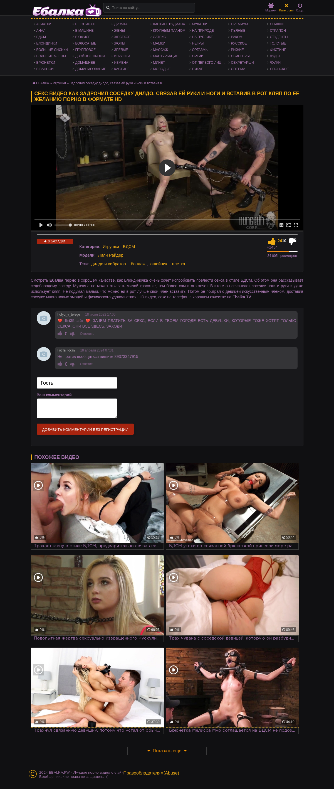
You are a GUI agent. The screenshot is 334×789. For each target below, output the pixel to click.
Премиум (239, 24)
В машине (84, 31)
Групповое (85, 50)
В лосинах (85, 24)
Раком (237, 37)
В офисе (83, 37)
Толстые (278, 43)
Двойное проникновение (93, 56)
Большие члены (51, 56)
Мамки (159, 43)
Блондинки (46, 43)
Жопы (119, 43)
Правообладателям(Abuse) (151, 773)
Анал (41, 31)
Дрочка (121, 24)
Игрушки (122, 56)
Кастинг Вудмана (169, 24)
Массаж (160, 50)
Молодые (162, 69)
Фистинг (278, 50)
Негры (198, 43)
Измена (121, 63)
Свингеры (240, 56)
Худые (276, 56)
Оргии (198, 56)
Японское (279, 69)
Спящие (277, 24)
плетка (178, 263)
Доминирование (90, 69)
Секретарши (242, 63)
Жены (119, 31)
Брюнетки (45, 63)
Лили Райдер (110, 255)
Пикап (198, 69)
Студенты (279, 37)
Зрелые (121, 50)
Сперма (238, 69)
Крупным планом (169, 31)
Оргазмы (200, 50)
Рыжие (237, 50)
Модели (270, 7)
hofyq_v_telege (69, 314)
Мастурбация (166, 56)
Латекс (159, 37)
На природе (203, 31)
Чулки (275, 63)
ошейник (158, 263)
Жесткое (122, 37)
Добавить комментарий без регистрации (85, 429)
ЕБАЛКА (42, 83)
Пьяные (238, 31)
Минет (159, 63)
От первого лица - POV (210, 63)
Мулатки (199, 24)
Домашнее (85, 63)
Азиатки (43, 24)
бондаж (138, 263)
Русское (239, 43)
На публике (202, 37)
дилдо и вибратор (108, 263)
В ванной (45, 69)
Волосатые (85, 43)
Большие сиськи (52, 50)
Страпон (278, 31)
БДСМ (41, 37)
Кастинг (121, 69)
